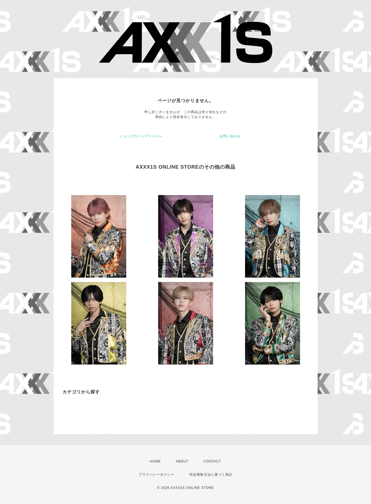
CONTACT (212, 461)
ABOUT (182, 461)
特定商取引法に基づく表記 (210, 474)
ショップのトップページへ (140, 136)
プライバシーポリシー (156, 474)
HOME (155, 461)
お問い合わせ (230, 136)
